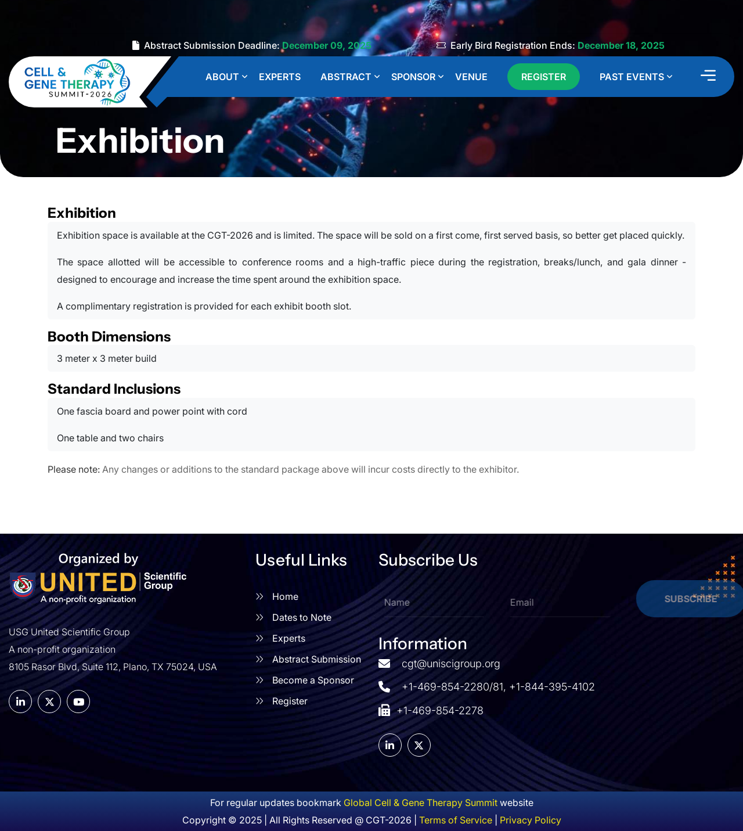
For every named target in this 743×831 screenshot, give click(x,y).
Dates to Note (301, 617)
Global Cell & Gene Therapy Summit (420, 802)
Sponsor (413, 76)
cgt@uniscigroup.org (451, 663)
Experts (280, 76)
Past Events (632, 76)
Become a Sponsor (313, 680)
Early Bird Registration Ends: (551, 45)
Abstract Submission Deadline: (252, 45)
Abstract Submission (316, 659)
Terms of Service (455, 820)
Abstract (346, 76)
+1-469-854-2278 (431, 709)
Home (285, 596)
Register (290, 701)
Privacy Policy (530, 820)
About (222, 76)
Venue (471, 76)
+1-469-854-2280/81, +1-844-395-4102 (498, 687)
